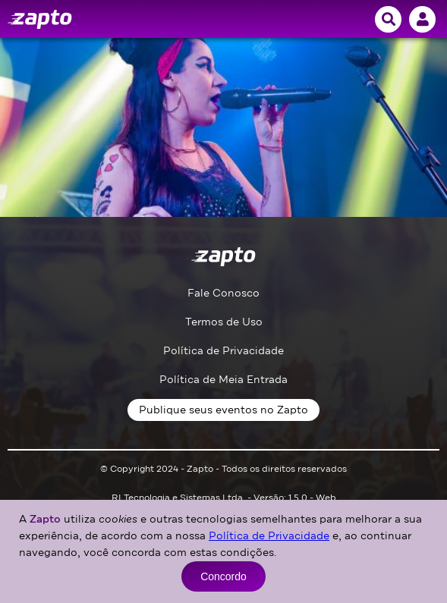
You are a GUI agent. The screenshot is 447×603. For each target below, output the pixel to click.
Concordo (223, 576)
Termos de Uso (224, 322)
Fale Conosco (223, 293)
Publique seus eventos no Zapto (223, 410)
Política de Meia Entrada (223, 379)
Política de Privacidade (223, 351)
